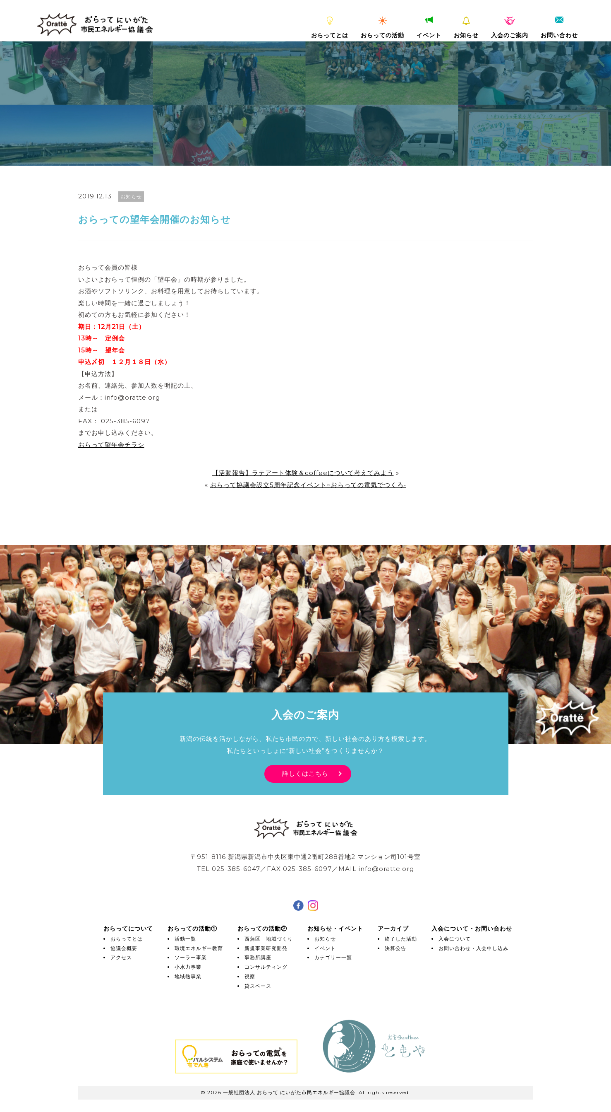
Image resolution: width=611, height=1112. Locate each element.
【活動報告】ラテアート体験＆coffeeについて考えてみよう (303, 473)
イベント (429, 28)
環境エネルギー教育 (199, 948)
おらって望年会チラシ (111, 445)
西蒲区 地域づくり (268, 939)
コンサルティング (266, 967)
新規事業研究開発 (266, 948)
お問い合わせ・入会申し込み (473, 948)
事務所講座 (257, 957)
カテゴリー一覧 (333, 957)
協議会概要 (123, 948)
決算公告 (395, 948)
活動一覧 (185, 939)
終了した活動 (401, 939)
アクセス (121, 957)
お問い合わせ (559, 28)
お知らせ (466, 28)
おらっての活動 (382, 28)
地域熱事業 (188, 976)
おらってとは (329, 28)
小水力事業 (188, 967)
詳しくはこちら (305, 773)
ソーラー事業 (191, 957)
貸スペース (257, 986)
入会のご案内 (509, 28)
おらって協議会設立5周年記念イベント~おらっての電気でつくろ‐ (308, 485)
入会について (454, 939)
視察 (249, 976)
